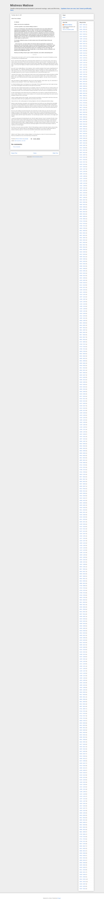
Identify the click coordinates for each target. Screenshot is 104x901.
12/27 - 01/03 (83, 166)
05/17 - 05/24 (83, 27)
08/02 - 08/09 (83, 216)
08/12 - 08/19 (83, 457)
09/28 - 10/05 (83, 320)
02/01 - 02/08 (83, 278)
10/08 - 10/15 (83, 562)
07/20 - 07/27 (83, 31)
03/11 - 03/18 (83, 510)
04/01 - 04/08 (83, 502)
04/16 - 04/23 (83, 621)
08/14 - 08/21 (83, 704)
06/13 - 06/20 (83, 112)
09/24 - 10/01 (83, 566)
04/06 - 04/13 (83, 379)
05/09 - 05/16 (83, 124)
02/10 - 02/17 (83, 398)
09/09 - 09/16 (83, 448)
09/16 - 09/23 (83, 446)
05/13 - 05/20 (83, 488)
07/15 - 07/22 (83, 467)
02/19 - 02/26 (83, 640)
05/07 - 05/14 (83, 614)
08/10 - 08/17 (83, 337)
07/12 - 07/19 (83, 223)
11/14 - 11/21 (83, 62)
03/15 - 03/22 (83, 263)
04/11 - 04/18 (83, 133)
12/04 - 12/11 (83, 666)
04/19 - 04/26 (83, 251)
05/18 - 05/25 (83, 365)
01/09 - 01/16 (83, 53)
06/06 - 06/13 (83, 114)
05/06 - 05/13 (83, 491)
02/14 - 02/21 (83, 150)
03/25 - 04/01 (83, 505)
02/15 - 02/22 (83, 273)
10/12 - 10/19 (83, 315)
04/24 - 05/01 (83, 24)
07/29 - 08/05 (83, 462)
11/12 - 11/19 (83, 550)
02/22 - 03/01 (83, 270)
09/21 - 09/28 (83, 323)
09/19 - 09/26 (83, 79)
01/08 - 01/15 (83, 654)
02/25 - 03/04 (83, 514)
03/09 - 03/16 (83, 389)
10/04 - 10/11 (83, 195)
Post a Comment (16, 146)
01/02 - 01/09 (83, 779)
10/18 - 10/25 (83, 190)
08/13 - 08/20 (83, 581)
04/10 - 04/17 (83, 746)
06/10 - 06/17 (83, 479)
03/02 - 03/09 (83, 391)
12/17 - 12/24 (83, 538)
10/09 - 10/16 (83, 685)
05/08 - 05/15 (83, 737)
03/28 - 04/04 (83, 138)
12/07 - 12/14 (83, 296)
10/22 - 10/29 (83, 557)
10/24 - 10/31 (83, 803)
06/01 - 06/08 (83, 360)
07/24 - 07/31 (83, 711)
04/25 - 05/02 (83, 128)
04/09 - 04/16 (83, 623)
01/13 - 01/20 (83, 408)
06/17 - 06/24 (83, 476)
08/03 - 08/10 (83, 339)
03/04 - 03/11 (83, 512)
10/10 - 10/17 (83, 72)
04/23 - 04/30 (83, 618)
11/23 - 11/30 (83, 301)
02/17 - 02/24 (83, 396)
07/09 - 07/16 (83, 592)
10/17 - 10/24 (83, 69)
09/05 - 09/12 (83, 83)
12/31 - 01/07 (83, 533)
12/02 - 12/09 (83, 422)
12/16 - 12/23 (83, 417)
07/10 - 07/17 (83, 715)
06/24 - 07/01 (83, 474)
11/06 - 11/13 (83, 675)
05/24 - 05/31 (83, 240)
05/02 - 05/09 (83, 126)
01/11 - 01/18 (83, 285)
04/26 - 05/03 (83, 29)
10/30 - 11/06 (83, 678)
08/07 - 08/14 (83, 706)
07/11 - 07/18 (83, 102)
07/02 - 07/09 (83, 595)
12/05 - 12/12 (83, 789)
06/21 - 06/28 (83, 230)
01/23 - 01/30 (83, 50)
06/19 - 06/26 (83, 723)
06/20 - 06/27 (83, 109)
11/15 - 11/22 (83, 180)
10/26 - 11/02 (83, 311)
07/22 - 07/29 (83, 465)
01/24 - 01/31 (83, 157)
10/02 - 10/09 (83, 687)
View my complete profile (68, 29)
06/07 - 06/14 (83, 235)
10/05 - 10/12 (83, 318)
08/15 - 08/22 (83, 91)
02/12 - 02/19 (83, 642)
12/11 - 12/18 (83, 663)
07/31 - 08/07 (83, 708)
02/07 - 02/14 (83, 152)
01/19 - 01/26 (83, 36)
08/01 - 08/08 (83, 95)
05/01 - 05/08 (83, 739)
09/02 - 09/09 (83, 450)
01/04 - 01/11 (83, 287)
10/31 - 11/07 (83, 67)
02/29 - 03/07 (83, 884)
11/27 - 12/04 (83, 668)
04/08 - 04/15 (83, 500)
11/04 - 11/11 (83, 429)
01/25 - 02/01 (83, 280)
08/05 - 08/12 (83, 460)
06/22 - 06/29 (83, 353)
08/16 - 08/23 (83, 211)
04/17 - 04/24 (83, 744)
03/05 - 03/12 (83, 635)
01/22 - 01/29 (83, 649)
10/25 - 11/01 (83, 188)
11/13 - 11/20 (83, 673)
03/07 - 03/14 (83, 143)
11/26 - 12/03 (83, 545)
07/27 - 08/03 (83, 341)
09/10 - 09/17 (83, 571)
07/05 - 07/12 (83, 225)
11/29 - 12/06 (83, 176)
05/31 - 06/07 (83, 237)
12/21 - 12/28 (83, 292)
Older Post (55, 153)
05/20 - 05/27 (83, 486)
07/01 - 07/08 (83, 472)
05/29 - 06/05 (83, 730)
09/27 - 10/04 (83, 197)
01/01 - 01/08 (83, 656)
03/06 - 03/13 (83, 758)
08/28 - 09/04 (83, 699)
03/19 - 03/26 (83, 630)
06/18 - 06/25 (83, 599)
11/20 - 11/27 (83, 670)
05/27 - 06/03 (83, 483)
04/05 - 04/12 (83, 256)
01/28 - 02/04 (83, 524)
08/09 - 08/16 (83, 214)
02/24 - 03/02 (83, 394)
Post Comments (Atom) (37, 156)
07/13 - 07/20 (83, 346)
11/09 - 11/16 (83, 306)
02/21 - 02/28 (83, 147)
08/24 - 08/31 (83, 332)
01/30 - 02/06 (83, 770)
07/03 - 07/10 (83, 718)
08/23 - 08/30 (83, 209)
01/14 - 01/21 (83, 528)
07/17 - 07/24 (83, 713)
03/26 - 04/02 (83, 628)
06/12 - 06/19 (83, 725)
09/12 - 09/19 (83, 81)
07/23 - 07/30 (83, 588)
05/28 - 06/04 (83, 607)
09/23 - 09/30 (83, 443)
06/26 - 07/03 (83, 720)
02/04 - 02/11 (83, 521)
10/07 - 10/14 (83, 438)
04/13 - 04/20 (83, 34)
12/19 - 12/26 (83, 784)
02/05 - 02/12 (83, 644)
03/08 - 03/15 (83, 266)
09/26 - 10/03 (83, 76)
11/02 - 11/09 (83, 308)
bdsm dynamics (18, 140)
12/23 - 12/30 (83, 415)
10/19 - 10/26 (83, 313)
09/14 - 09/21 (83, 325)
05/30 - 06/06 (83, 117)
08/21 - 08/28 (83, 701)
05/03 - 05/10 (83, 247)
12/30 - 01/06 (83, 412)
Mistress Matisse (21, 5)
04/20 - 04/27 (83, 375)
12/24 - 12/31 (83, 536)
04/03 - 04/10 (83, 749)
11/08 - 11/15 (83, 183)
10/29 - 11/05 (83, 554)
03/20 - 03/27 (83, 753)
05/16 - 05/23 (83, 121)
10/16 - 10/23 (83, 682)
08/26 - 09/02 (83, 453)
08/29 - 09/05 (83, 86)
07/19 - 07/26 (83, 221)
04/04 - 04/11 (83, 135)
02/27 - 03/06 (83, 760)
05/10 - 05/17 (83, 244)
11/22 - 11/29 (83, 178)
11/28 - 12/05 (83, 60)
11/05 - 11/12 (83, 552)
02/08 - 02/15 (83, 275)
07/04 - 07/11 (83, 105)
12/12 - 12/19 (83, 57)
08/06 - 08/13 (83, 583)
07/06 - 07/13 (83, 349)
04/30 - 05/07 (83, 616)
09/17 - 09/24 (83, 569)
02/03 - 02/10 (83, 401)
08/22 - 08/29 (83, 88)
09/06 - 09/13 (83, 204)
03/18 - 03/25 (83, 507)
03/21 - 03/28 (83, 140)
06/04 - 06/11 (83, 604)
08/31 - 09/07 (83, 330)
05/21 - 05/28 (83, 609)
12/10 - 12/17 (83, 540)
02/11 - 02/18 (83, 519)
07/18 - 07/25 (83, 100)
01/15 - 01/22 (83, 652)
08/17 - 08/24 (83, 334)
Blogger (59, 898)
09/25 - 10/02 (83, 689)
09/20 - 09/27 (83, 199)
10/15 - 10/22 (83, 559)
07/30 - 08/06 (83, 585)
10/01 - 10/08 (83, 564)
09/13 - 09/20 (83, 202)
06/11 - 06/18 (83, 602)
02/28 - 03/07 (83, 145)
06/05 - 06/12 (83, 727)
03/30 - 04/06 (83, 382)
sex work (23, 140)
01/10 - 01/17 (83, 162)
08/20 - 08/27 (83, 578)
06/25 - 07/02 (83, 597)
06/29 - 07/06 (83, 351)
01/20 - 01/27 (83, 405)
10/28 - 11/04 (83, 431)
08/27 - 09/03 (83, 576)
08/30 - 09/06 (83, 207)
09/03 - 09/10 (83, 573)
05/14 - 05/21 (83, 611)
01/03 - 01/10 (83, 164)
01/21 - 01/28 (83, 526)
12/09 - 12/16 (83, 38)
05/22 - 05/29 (83, 732)
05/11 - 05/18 (83, 367)
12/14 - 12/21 (83, 294)
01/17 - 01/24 (83, 159)
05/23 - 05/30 (83, 119)
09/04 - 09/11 (83, 697)
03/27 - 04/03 (83, 41)
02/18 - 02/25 (83, 517)
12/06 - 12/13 (83, 173)
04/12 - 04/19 (83, 254)
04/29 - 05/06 (83, 493)
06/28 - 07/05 (83, 228)
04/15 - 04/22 (83, 498)
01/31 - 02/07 (83, 154)
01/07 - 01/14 (83, 531)
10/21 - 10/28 (83, 434)
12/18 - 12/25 (83, 661)
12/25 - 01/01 (83, 659)
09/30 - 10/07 (83, 441)
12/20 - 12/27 (83, 169)
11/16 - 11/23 (83, 304)
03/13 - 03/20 (83, 756)
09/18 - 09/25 (83, 692)
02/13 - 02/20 (83, 46)
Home (34, 153)
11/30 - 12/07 (83, 299)
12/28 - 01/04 (83, 289)
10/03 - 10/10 (83, 74)
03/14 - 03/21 (83, 879)
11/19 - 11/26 (83, 547)
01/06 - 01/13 (83, 410)
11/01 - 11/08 (83, 185)
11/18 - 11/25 (83, 427)
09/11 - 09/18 (83, 694)
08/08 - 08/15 (83, 93)
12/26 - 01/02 (83, 55)
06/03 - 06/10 (83, 481)
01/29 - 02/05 (83, 647)
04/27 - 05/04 (83, 372)
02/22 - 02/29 (83, 886)
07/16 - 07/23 (83, 590)
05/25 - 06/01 (83, 363)
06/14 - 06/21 (83, 233)
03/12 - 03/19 (83, 633)
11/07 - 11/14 (83, 64)
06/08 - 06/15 (83, 358)
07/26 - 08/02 (83, 218)
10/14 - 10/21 (83, 436)
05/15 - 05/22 (83, 734)
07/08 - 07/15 (83, 469)
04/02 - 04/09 (83, 626)
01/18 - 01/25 (83, 282)
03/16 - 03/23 (83, 386)
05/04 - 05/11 (83, 370)
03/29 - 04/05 (83, 259)
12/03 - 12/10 (83, 543)
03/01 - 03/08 (83, 268)
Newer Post (14, 153)
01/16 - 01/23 (83, 775)
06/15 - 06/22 (83, 356)
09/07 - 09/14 (83, 327)
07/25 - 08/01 (83, 98)
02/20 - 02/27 (83, 43)
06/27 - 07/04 (83, 107)
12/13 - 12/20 (83, 171)
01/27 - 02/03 (83, 403)
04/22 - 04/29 (83, 495)
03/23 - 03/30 (83, 384)
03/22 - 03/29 (83, 261)
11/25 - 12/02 (83, 424)
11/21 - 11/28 (83, 794)
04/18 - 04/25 (83, 131)
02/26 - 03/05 (83, 637)
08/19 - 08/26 (83, 455)
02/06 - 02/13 (83, 48)
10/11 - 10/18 (83, 192)
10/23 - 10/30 (83, 680)
